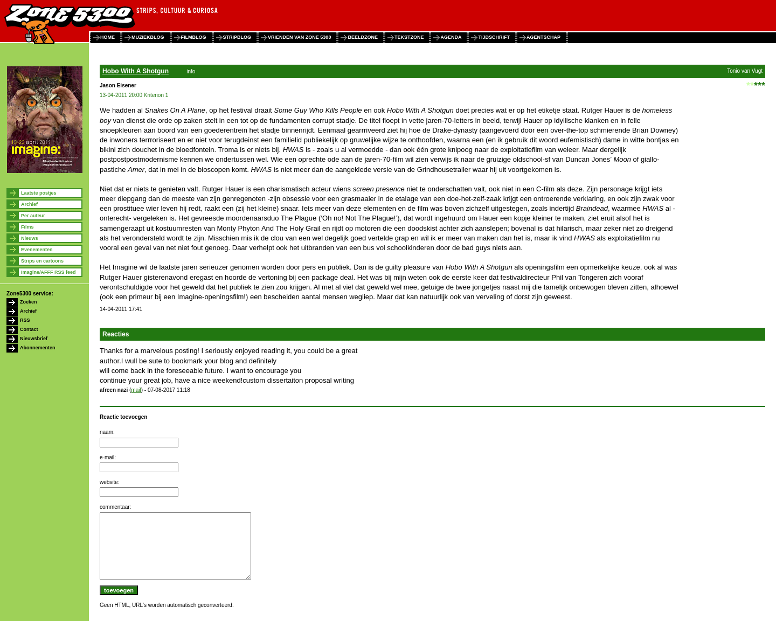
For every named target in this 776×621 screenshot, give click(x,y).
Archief (29, 204)
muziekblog (147, 37)
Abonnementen (38, 347)
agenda (450, 37)
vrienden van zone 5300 (299, 37)
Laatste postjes (39, 193)
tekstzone (409, 37)
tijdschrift (494, 37)
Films (27, 227)
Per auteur (33, 215)
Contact (29, 329)
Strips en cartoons (42, 261)
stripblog (237, 37)
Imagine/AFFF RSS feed (48, 272)
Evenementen (37, 249)
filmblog (193, 37)
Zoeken (28, 302)
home (107, 37)
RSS (25, 320)
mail (136, 390)
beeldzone (363, 37)
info (190, 71)
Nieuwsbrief (33, 338)
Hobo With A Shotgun (135, 71)
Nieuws (29, 238)
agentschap (543, 37)
